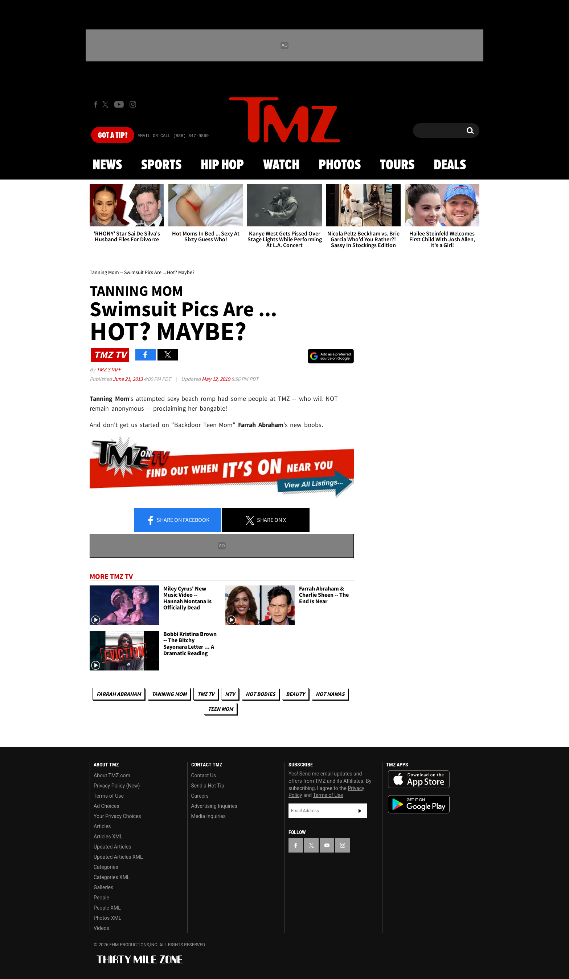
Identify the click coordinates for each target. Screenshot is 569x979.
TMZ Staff (109, 369)
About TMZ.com (112, 775)
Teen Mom (220, 708)
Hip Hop (222, 165)
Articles (102, 826)
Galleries (103, 887)
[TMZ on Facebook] (96, 104)
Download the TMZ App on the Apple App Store (419, 779)
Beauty (295, 693)
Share (177, 520)
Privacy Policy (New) (117, 786)
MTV (230, 693)
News (107, 165)
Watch (281, 165)
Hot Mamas (330, 693)
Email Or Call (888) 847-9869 (173, 135)
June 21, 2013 (128, 378)
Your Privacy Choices (117, 816)
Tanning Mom (169, 693)
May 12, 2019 (216, 378)
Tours (397, 165)
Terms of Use (109, 796)
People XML (107, 908)
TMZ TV (205, 693)
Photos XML (107, 918)
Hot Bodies (260, 693)
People (101, 898)
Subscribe (360, 810)
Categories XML (112, 877)
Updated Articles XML (118, 857)
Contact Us (203, 775)
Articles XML (108, 836)
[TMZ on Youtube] (119, 104)
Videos (101, 928)
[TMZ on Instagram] (133, 104)
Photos (340, 165)
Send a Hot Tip (207, 786)
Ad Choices (106, 806)
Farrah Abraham (119, 693)
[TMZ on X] (106, 104)
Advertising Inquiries (214, 806)
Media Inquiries (208, 816)
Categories (106, 867)
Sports (161, 165)
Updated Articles (112, 847)
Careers (200, 796)
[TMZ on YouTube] (327, 845)
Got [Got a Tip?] (112, 135)
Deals (450, 165)
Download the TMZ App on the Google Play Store (419, 804)
